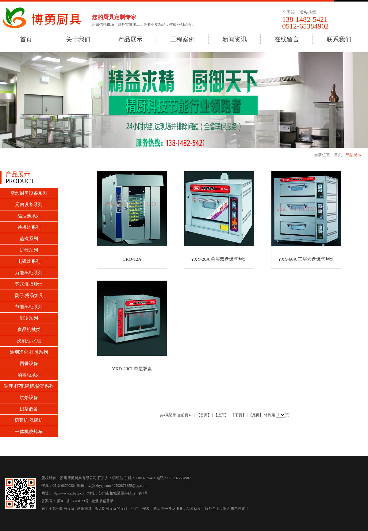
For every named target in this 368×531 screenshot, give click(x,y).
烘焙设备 (29, 397)
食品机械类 (28, 329)
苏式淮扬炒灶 (29, 284)
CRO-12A (132, 259)
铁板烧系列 (28, 227)
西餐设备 (29, 363)
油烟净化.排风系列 (29, 352)
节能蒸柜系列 (29, 306)
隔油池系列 (28, 216)
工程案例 (182, 39)
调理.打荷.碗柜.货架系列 (28, 386)
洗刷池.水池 (29, 340)
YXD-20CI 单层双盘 (132, 368)
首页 (26, 39)
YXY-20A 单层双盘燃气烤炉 (219, 259)
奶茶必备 (29, 408)
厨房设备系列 (29, 204)
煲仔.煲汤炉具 (28, 295)
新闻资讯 (234, 39)
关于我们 (78, 39)
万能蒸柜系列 (29, 272)
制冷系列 (29, 318)
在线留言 (286, 39)
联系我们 (339, 39)
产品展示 (130, 39)
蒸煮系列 (29, 238)
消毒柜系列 (28, 374)
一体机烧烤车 (29, 431)
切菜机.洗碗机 (28, 420)
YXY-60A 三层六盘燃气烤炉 (306, 259)
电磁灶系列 (28, 261)
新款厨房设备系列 (28, 193)
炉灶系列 (29, 250)
